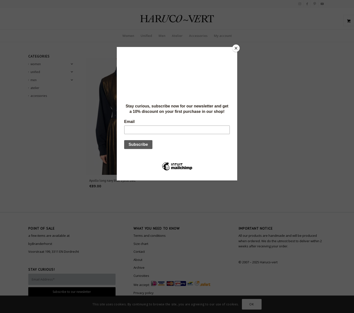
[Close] (236, 48)
